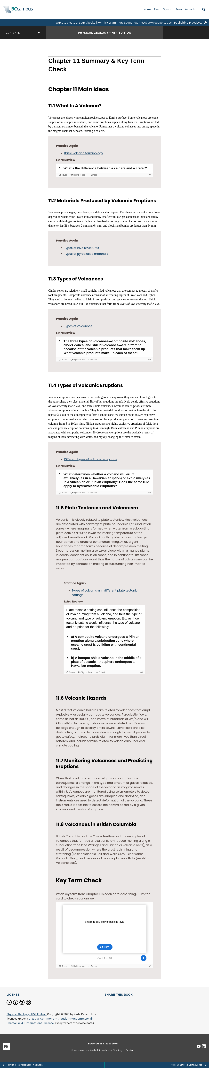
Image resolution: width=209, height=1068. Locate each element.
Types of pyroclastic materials (86, 254)
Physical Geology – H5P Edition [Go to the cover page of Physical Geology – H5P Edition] (104, 33)
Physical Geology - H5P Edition (27, 1014)
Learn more (116, 22)
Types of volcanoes (78, 326)
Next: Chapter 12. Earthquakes (188, 1064)
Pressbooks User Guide (83, 1050)
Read (157, 9)
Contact (130, 1050)
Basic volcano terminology (83, 153)
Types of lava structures (81, 248)
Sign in (167, 9)
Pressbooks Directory (110, 1050)
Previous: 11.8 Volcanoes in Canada (23, 1064)
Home (147, 9)
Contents (23, 33)
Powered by (103, 1043)
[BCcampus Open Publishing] (18, 9)
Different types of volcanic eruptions (90, 459)
